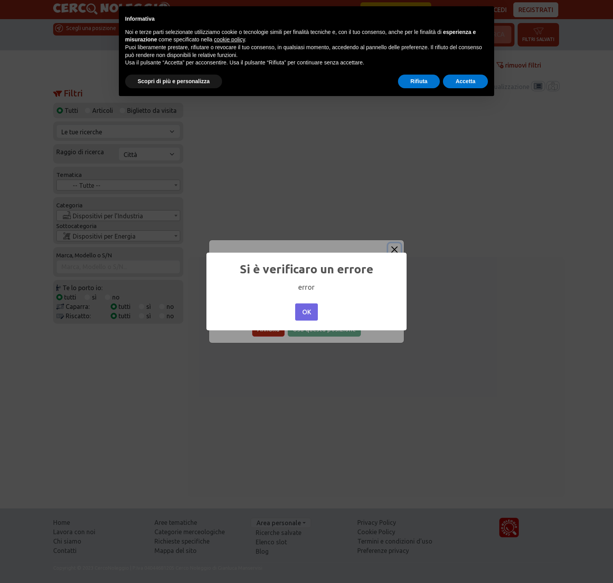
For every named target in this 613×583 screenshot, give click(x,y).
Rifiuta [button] (419, 81)
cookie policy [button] (229, 39)
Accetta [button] (465, 81)
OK (306, 312)
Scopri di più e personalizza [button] (174, 81)
